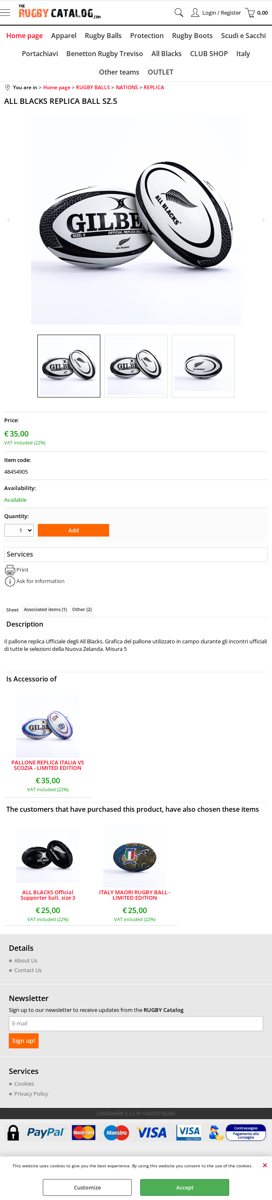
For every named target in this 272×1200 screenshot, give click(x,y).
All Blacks (167, 53)
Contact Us (28, 970)
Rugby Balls (103, 35)
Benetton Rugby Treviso (104, 53)
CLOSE (265, 1165)
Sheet (12, 609)
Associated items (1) (45, 609)
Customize (87, 1187)
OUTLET (160, 72)
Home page (24, 35)
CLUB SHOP (209, 53)
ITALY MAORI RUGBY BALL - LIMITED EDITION (134, 895)
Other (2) (82, 609)
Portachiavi (40, 53)
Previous (9, 220)
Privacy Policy (31, 1093)
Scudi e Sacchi (243, 35)
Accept (185, 1187)
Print (22, 569)
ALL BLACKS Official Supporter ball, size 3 (48, 895)
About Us (25, 960)
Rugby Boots (192, 35)
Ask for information (40, 581)
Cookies (24, 1083)
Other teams (119, 72)
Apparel (63, 35)
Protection (147, 35)
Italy (243, 53)
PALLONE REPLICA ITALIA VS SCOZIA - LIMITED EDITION (47, 765)
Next (262, 220)
